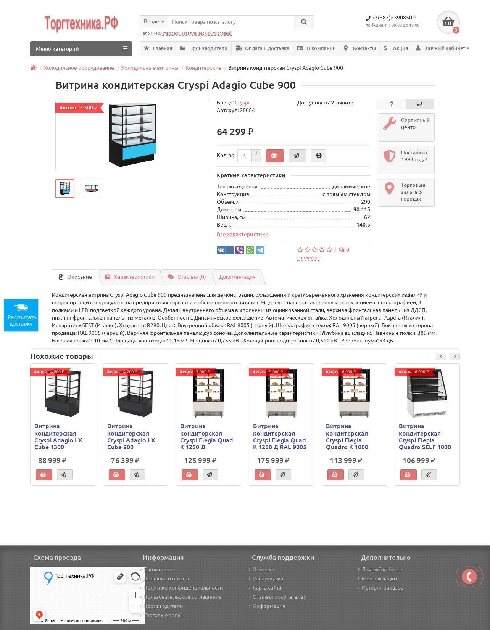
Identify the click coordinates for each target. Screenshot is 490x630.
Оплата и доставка (262, 48)
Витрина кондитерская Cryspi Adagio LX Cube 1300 (58, 436)
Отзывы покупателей (277, 597)
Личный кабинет (380, 569)
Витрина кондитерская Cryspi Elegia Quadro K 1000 (347, 436)
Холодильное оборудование (79, 68)
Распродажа (266, 578)
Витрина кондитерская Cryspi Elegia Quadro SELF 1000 (425, 436)
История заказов (381, 588)
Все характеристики (243, 234)
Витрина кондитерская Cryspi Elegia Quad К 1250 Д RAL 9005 (279, 436)
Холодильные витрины (150, 68)
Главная (158, 48)
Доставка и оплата (164, 578)
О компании (316, 48)
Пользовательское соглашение (181, 597)
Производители (203, 48)
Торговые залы (161, 615)
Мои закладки (377, 578)
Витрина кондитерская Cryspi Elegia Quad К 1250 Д (206, 436)
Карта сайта (265, 588)
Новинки (262, 569)
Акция (396, 48)
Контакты (360, 48)
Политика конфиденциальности (181, 588)
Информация (267, 606)
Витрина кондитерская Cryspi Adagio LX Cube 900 (131, 436)
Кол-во (225, 155)
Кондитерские (203, 68)
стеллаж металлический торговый (197, 33)
